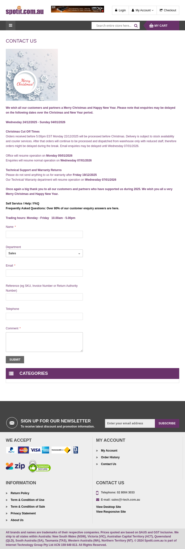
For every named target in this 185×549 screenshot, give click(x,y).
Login (122, 10)
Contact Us (108, 464)
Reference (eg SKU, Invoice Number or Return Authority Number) (42, 288)
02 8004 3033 (125, 492)
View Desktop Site (108, 507)
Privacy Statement (23, 513)
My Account (143, 10)
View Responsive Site (111, 511)
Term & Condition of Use (27, 500)
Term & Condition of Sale (27, 506)
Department (13, 247)
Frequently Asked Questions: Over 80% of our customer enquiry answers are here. (62, 208)
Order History (110, 457)
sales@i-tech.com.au (125, 499)
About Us (17, 520)
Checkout (170, 10)
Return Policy (19, 493)
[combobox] (116, 25)
